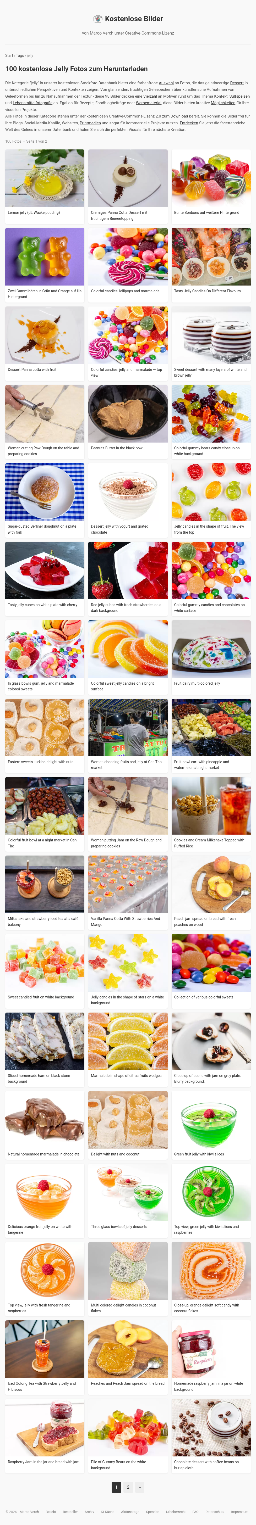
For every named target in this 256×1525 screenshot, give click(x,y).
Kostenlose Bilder (128, 19)
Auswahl (166, 83)
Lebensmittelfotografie (32, 102)
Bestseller (70, 1512)
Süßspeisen (239, 96)
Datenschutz (214, 1512)
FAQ (196, 1512)
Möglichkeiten (223, 102)
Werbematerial (148, 102)
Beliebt (51, 1512)
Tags (20, 55)
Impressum (239, 1512)
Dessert (237, 83)
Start (9, 55)
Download (179, 116)
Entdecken (189, 123)
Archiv (89, 1512)
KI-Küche (107, 1512)
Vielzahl (150, 96)
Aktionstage (130, 1512)
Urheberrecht (176, 1512)
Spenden (152, 1512)
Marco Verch (29, 1512)
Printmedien (90, 123)
